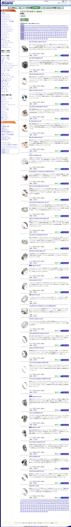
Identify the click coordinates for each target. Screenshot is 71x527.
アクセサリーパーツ (6, 47)
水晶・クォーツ (5, 101)
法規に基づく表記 (32, 523)
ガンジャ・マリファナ (7, 63)
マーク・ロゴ (5, 90)
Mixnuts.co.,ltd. (36, 526)
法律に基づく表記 (6, 138)
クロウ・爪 (4, 91)
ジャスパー (4, 106)
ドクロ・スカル (5, 57)
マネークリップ (5, 34)
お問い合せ (24, 523)
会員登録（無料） (6, 126)
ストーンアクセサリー (7, 31)
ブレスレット (5, 24)
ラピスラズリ (4, 116)
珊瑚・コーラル (5, 117)
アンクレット (5, 32)
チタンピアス (5, 44)
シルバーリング (5, 14)
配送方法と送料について (8, 131)
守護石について (5, 152)
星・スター (4, 88)
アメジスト (4, 99)
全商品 (3, 13)
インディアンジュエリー (8, 29)
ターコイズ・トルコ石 (6, 98)
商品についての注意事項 (8, 134)
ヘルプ (3, 124)
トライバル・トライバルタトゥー (10, 65)
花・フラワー (5, 62)
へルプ (68, 3)
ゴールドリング (5, 18)
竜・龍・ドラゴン (6, 75)
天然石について (5, 149)
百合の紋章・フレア (6, 80)
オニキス (3, 96)
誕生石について (5, 151)
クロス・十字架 (5, 59)
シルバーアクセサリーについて (9, 146)
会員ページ (4, 128)
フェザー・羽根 (5, 70)
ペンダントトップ (6, 26)
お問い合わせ (5, 139)
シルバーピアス (5, 37)
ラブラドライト (5, 108)
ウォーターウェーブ (6, 68)
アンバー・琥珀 (5, 109)
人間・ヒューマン (6, 86)
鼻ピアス (4, 39)
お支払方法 (4, 129)
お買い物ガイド (40, 523)
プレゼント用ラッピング (8, 133)
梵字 (3, 60)
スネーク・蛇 (5, 83)
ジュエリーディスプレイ (8, 42)
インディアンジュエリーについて (10, 147)
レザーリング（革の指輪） (8, 21)
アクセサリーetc (6, 40)
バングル (4, 23)
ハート (3, 72)
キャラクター (5, 85)
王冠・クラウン (5, 73)
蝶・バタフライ (5, 81)
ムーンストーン (5, 103)
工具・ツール (5, 45)
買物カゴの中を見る (62, 3)
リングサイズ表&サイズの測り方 (10, 144)
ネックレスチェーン (6, 27)
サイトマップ (5, 136)
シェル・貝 (4, 119)
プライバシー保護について (51, 523)
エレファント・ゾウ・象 (8, 76)
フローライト (4, 114)
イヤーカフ (4, 36)
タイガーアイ (4, 112)
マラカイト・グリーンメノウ (8, 104)
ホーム (2, 5)
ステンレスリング (6, 16)
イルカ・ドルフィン (6, 78)
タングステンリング (6, 19)
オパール (3, 111)
